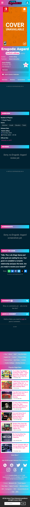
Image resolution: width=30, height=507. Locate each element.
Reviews (12, 80)
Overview (4, 80)
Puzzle (24, 125)
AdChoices (24, 477)
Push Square (22, 483)
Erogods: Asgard (15, 51)
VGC (15, 489)
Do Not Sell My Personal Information (15, 479)
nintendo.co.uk (6, 140)
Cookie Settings (9, 363)
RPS (17, 492)
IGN (3, 489)
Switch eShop (13, 57)
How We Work (22, 354)
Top (5, 354)
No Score (5, 70)
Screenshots (21, 80)
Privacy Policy (22, 357)
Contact (14, 357)
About (10, 354)
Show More (15, 455)
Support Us (7, 357)
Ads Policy (17, 360)
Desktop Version (20, 363)
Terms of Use (8, 360)
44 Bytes (18, 477)
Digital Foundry (13, 486)
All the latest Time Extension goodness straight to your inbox (15, 499)
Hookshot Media (13, 475)
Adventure (4, 125)
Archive (24, 360)
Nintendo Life (13, 483)
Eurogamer (8, 489)
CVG (13, 492)
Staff (15, 354)
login (23, 319)
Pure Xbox (5, 486)
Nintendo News (24, 486)
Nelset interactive (14, 59)
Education (17, 125)
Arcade (11, 125)
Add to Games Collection (10, 74)
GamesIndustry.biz (23, 489)
